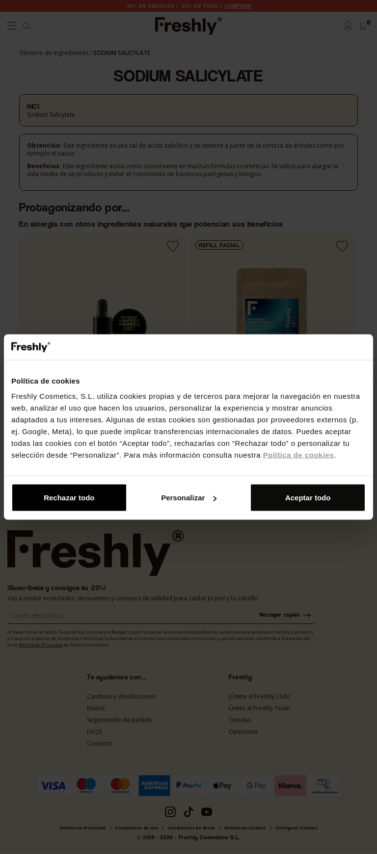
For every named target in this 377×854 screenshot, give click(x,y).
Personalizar (188, 497)
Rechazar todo (69, 497)
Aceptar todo (308, 497)
